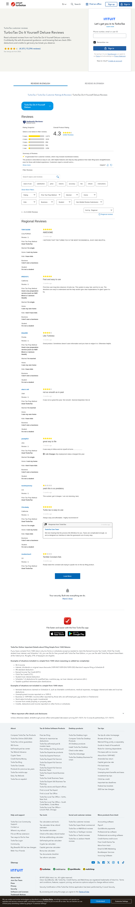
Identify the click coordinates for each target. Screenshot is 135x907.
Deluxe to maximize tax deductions (49, 739)
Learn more (110, 26)
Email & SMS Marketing (107, 849)
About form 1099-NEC (106, 755)
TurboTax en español (19, 779)
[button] (64, 4)
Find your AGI (103, 769)
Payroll (100, 825)
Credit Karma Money (19, 759)
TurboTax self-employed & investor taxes (50, 744)
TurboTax (32, 95)
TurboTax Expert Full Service (51, 759)
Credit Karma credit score (108, 839)
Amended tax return (105, 759)
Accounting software (106, 822)
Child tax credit (104, 779)
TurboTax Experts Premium (50, 756)
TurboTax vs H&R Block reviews (81, 829)
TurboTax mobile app (19, 772)
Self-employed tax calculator (51, 841)
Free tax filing (45, 735)
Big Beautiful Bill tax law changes (23, 847)
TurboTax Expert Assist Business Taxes (52, 773)
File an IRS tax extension (20, 834)
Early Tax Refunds (17, 776)
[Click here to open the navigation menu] (7, 4)
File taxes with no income (107, 752)
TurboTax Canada (17, 766)
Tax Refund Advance (18, 752)
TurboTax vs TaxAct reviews (79, 835)
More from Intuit (104, 845)
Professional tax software (107, 832)
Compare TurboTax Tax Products (23, 735)
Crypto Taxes (16, 755)
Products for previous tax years (22, 769)
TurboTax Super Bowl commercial (82, 825)
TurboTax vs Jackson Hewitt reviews (79, 839)
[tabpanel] (67, 332)
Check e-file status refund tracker (52, 834)
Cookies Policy (48, 899)
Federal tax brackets (105, 786)
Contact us (15, 827)
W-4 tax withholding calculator (51, 837)
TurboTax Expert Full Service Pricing (51, 762)
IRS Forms (14, 745)
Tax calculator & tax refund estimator (50, 825)
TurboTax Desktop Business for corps (81, 757)
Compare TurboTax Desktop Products (80, 739)
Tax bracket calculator (48, 830)
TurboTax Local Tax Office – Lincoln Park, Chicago (50, 807)
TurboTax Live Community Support (21, 822)
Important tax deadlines (107, 783)
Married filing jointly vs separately (111, 742)
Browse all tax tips (105, 739)
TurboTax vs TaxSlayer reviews (80, 832)
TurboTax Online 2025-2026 (21, 739)
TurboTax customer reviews (79, 822)
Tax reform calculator (48, 858)
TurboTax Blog (16, 762)
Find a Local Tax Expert (49, 790)
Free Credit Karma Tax (106, 842)
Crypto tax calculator (48, 844)
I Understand (100, 901)
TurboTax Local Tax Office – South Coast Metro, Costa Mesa (53, 802)
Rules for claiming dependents (109, 749)
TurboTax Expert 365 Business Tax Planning (53, 782)
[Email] (109, 36)
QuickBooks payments (106, 829)
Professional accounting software (110, 835)
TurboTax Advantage (77, 754)
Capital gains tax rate (106, 762)
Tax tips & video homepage (108, 735)
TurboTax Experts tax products (51, 752)
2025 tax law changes (106, 789)
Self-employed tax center (20, 749)
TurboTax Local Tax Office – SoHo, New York (53, 797)
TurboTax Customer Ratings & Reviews (54, 95)
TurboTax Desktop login (78, 735)
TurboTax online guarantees (21, 742)
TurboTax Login (17, 841)
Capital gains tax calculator (50, 847)
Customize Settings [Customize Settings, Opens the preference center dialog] (121, 901)
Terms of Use (84, 892)
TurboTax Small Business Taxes (51, 778)
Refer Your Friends (18, 851)
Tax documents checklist (49, 854)
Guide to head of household (109, 745)
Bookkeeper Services (106, 852)
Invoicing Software (105, 856)
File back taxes (103, 766)
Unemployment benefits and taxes (111, 772)
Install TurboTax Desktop (78, 747)
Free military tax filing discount (51, 749)
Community (15, 844)
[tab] (40, 83)
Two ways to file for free (20, 837)
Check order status (76, 751)
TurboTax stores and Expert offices (53, 787)
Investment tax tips (105, 776)
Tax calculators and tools (49, 822)
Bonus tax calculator (47, 851)
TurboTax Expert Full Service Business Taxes (51, 768)
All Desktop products (77, 744)
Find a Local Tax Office (48, 794)
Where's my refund (18, 830)
